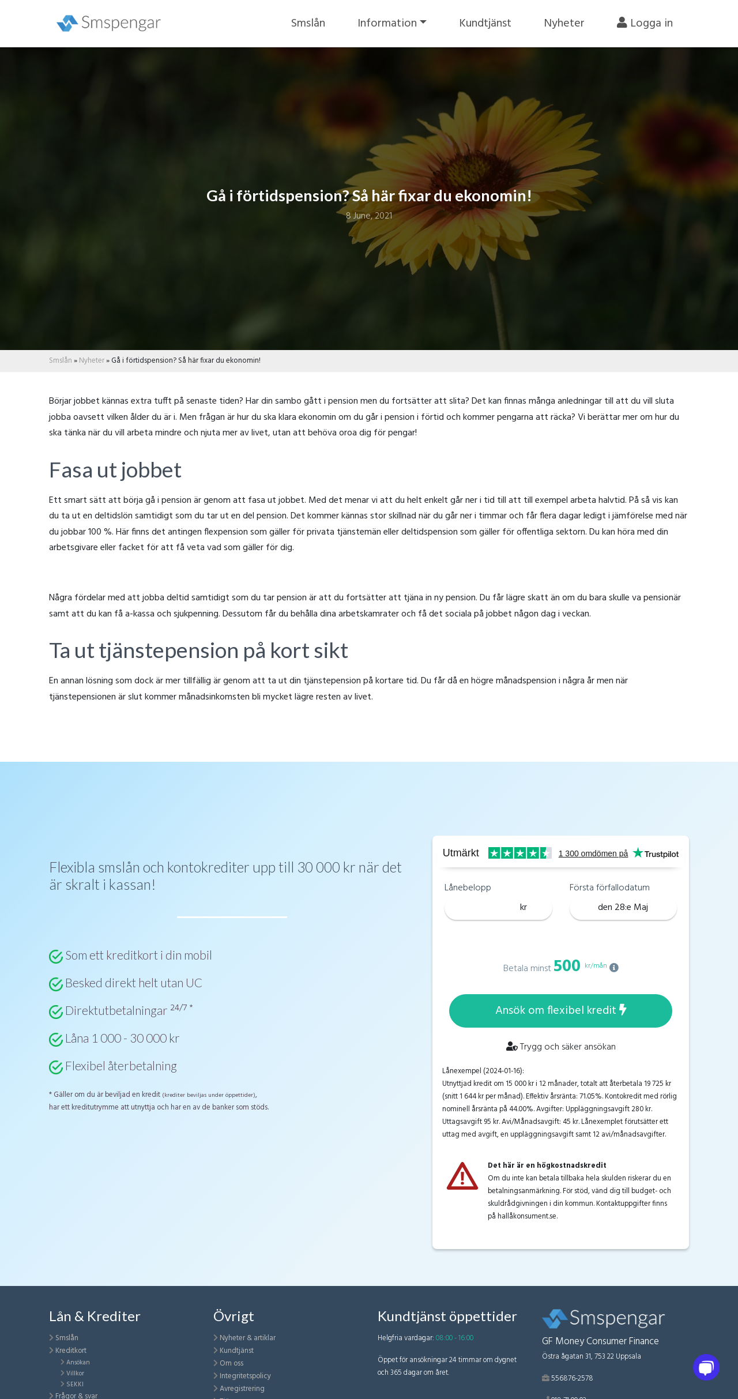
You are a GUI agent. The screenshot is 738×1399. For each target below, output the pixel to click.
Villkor (75, 1373)
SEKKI (75, 1384)
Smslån (308, 23)
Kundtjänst (485, 23)
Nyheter (564, 23)
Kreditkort (70, 1351)
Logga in (645, 23)
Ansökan (78, 1362)
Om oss (231, 1363)
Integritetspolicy (245, 1376)
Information (387, 23)
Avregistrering (242, 1389)
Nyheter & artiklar (248, 1338)
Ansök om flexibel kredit (561, 1011)
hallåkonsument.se (527, 1216)
